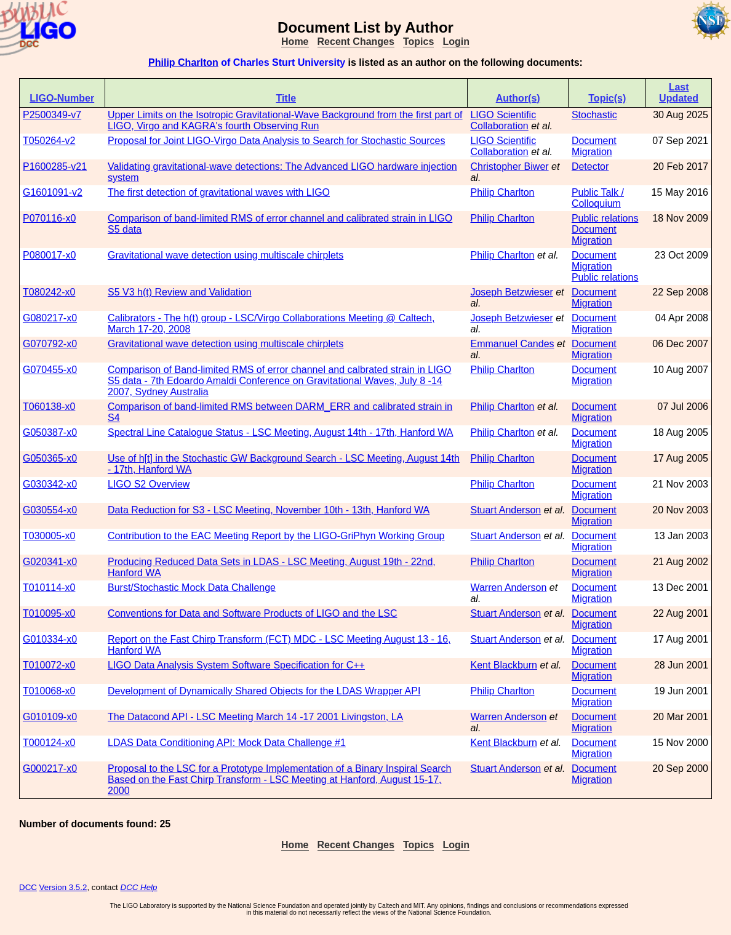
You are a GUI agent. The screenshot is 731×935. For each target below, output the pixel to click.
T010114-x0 (49, 587)
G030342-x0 (50, 484)
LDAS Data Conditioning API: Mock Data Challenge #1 (227, 742)
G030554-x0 (50, 510)
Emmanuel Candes (512, 344)
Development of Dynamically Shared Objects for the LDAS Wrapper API (264, 691)
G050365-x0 (50, 458)
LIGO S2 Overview (149, 484)
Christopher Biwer (509, 166)
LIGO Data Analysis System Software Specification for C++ (236, 665)
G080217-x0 (50, 318)
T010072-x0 (49, 665)
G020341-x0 (50, 561)
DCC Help (139, 887)
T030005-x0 (49, 536)
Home (294, 41)
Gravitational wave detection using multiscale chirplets (225, 255)
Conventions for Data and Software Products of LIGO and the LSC (252, 613)
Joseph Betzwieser (511, 292)
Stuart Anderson (505, 510)
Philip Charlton (183, 62)
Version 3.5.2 (63, 887)
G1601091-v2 (52, 192)
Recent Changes (356, 41)
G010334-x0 (50, 639)
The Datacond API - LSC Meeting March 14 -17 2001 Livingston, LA (255, 717)
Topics (418, 41)
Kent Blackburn (503, 665)
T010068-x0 (49, 691)
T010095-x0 (49, 613)
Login (455, 41)
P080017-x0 (49, 255)
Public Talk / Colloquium (598, 198)
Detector (590, 166)
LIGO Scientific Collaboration (503, 120)
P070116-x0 (49, 218)
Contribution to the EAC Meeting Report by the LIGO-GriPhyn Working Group (276, 536)
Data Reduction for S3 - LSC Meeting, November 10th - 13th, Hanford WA (268, 510)
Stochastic (594, 115)
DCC (28, 887)
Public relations (605, 218)
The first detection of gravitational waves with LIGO (219, 192)
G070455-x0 (50, 369)
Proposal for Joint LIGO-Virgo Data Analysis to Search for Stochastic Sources (276, 140)
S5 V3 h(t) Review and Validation (180, 292)
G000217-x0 (50, 768)
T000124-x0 (49, 742)
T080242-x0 (49, 292)
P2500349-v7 (52, 115)
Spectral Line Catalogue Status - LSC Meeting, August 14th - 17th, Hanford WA (280, 432)
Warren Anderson (508, 587)
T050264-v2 (49, 140)
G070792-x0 (50, 344)
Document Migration (594, 146)
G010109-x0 (50, 717)
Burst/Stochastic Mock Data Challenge (192, 587)
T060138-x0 (49, 406)
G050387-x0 (50, 432)
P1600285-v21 (55, 166)
